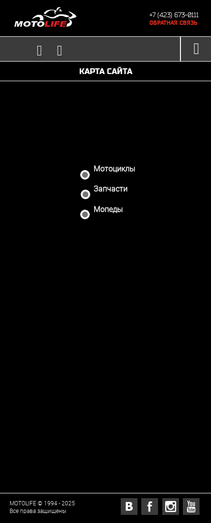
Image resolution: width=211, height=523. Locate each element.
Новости (109, 299)
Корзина (109, 418)
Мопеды (102, 210)
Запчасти (104, 189)
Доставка (112, 269)
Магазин (110, 146)
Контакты (113, 388)
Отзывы (110, 329)
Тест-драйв (117, 358)
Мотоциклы (108, 169)
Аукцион (111, 239)
